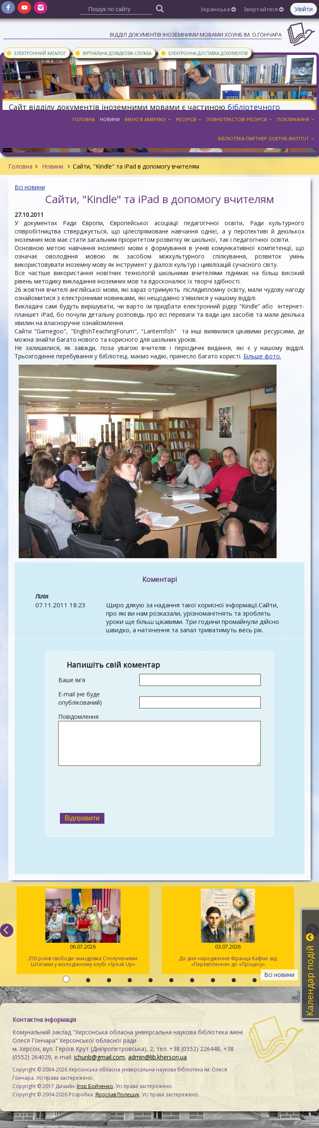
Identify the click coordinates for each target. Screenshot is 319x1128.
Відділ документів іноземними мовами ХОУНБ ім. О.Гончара (196, 34)
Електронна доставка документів (203, 52)
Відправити (82, 818)
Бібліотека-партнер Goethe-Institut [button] (266, 138)
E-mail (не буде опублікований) (80, 698)
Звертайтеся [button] (263, 9)
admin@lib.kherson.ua (157, 1057)
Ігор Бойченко (95, 1086)
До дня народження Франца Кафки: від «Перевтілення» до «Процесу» (228, 928)
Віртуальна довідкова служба (112, 52)
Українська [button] (218, 9)
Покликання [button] (295, 119)
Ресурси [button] (188, 119)
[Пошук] (160, 8)
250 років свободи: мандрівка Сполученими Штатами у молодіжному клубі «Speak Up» (83, 928)
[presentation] (121, 788)
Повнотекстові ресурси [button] (239, 119)
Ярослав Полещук (117, 1094)
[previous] (6, 930)
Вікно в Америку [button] (148, 119)
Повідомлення (78, 717)
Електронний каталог (36, 52)
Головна (20, 166)
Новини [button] (110, 119)
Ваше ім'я (71, 680)
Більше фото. (262, 356)
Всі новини (30, 187)
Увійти (303, 9)
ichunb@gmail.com (99, 1057)
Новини (52, 166)
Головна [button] (83, 119)
